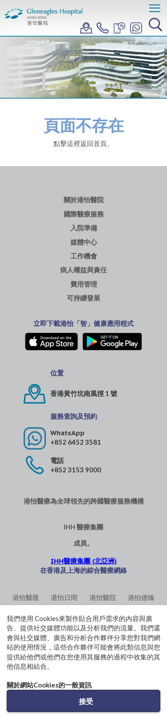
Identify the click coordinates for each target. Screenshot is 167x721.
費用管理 (83, 284)
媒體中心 (83, 242)
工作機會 (83, 256)
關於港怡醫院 (84, 200)
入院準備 (83, 228)
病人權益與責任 (83, 270)
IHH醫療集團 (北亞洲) (84, 561)
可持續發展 (83, 298)
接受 (86, 701)
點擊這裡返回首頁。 (83, 143)
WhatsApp (67, 433)
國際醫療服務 (84, 214)
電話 (57, 460)
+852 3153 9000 (75, 470)
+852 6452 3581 (75, 442)
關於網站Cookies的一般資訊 (49, 685)
